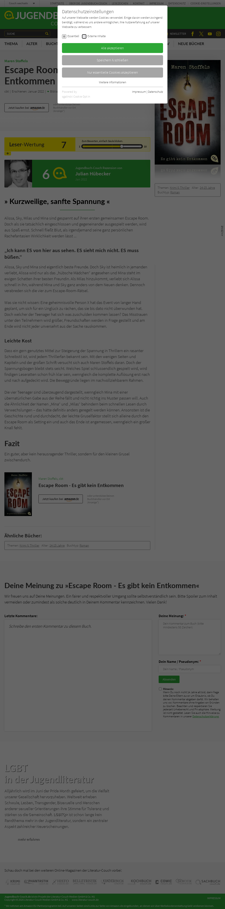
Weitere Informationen (112, 82)
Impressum (139, 92)
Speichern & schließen (112, 60)
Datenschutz (155, 92)
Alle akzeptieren (112, 48)
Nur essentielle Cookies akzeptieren (112, 72)
